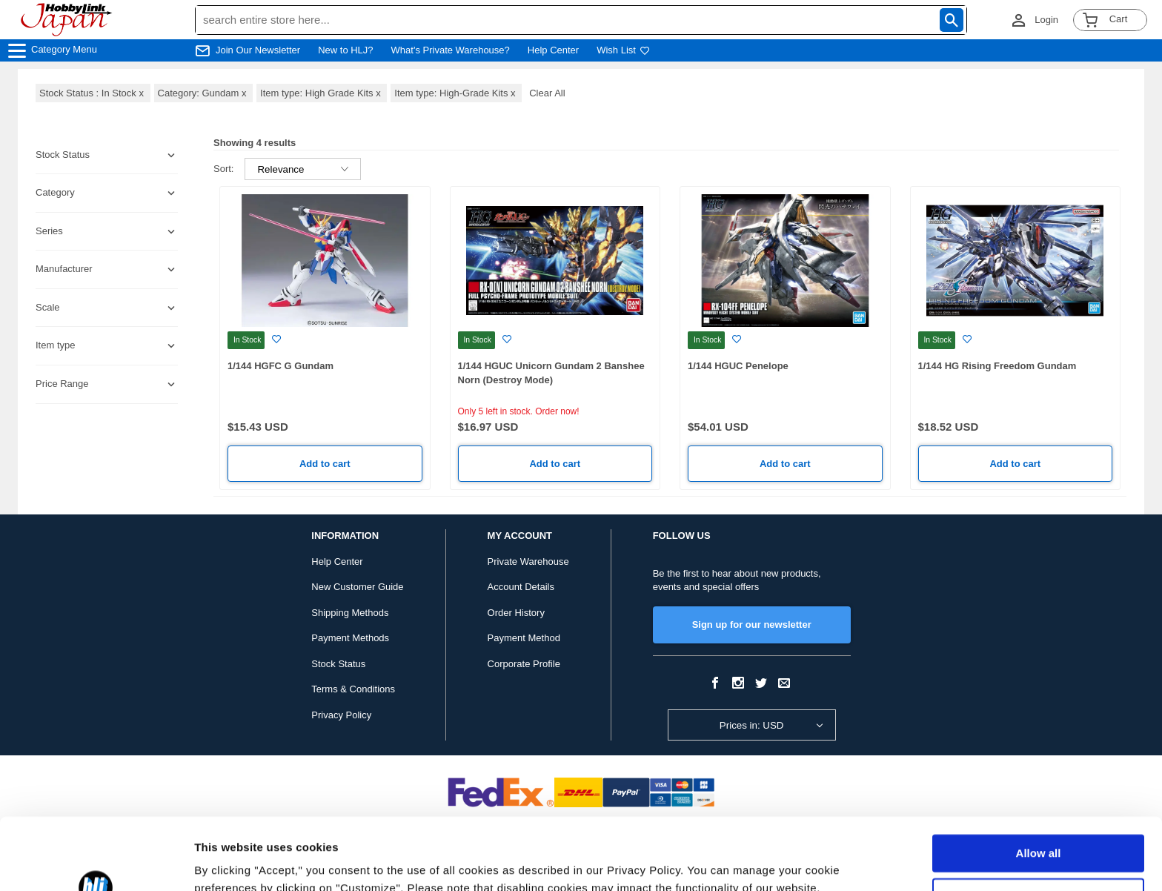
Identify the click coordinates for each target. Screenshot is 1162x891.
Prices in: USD (752, 725)
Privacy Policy (341, 715)
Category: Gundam (204, 93)
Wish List (623, 50)
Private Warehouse (528, 561)
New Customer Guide (357, 586)
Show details (228, 861)
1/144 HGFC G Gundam (280, 365)
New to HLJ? (345, 50)
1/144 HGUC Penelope (738, 365)
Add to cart (325, 463)
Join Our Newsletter (258, 50)
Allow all (1038, 786)
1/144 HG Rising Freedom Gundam (997, 365)
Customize (1039, 829)
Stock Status (338, 663)
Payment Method (524, 637)
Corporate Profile (524, 663)
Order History (516, 612)
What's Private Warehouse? (450, 50)
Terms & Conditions (353, 689)
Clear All (547, 93)
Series (49, 230)
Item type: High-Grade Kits (456, 93)
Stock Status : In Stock (93, 93)
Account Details (521, 586)
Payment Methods (350, 637)
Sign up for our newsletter (751, 624)
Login (1046, 19)
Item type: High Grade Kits (321, 93)
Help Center (553, 50)
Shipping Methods (349, 612)
